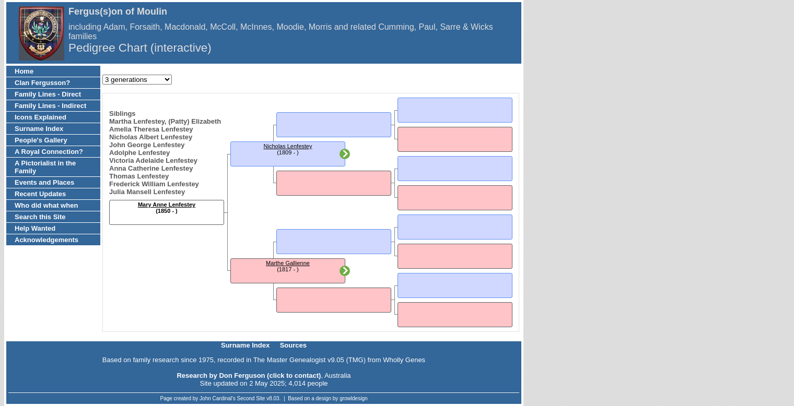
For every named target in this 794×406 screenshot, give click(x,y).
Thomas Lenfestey (139, 176)
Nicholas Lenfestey (288, 146)
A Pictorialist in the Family (45, 167)
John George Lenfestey (146, 145)
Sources (293, 345)
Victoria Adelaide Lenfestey (153, 160)
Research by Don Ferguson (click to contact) (249, 375)
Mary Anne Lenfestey (166, 204)
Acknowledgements (46, 240)
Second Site (251, 398)
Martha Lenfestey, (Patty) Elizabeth (165, 121)
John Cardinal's (218, 398)
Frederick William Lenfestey (154, 184)
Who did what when (46, 205)
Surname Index (39, 129)
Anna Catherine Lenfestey (151, 168)
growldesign (353, 398)
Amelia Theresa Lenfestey (151, 129)
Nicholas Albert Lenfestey (150, 137)
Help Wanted (35, 228)
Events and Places (44, 182)
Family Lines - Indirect (50, 106)
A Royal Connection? (49, 152)
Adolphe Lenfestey (139, 153)
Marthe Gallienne (288, 263)
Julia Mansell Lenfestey (147, 192)
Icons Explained (40, 117)
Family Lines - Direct (48, 94)
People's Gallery (41, 140)
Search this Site (40, 217)
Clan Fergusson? (42, 83)
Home (24, 71)
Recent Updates (40, 194)
